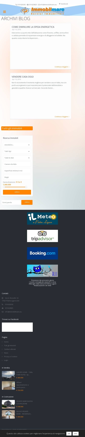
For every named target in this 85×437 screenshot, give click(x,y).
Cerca (17, 192)
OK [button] (69, 433)
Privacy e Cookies (10, 356)
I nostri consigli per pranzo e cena (42, 282)
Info (75, 433)
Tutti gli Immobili (12, 128)
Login (6, 360)
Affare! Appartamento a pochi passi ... (22, 384)
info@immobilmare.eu (48, 4)
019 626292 (21, 4)
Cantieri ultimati (10, 349)
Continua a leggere (62, 67)
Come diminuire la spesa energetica (33, 26)
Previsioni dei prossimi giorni (42, 280)
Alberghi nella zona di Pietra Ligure (42, 284)
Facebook (64, 4)
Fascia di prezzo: (9, 182)
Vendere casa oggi (23, 76)
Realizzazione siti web (42, 285)
